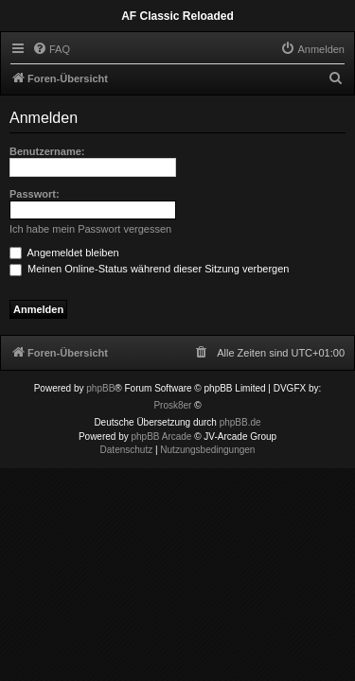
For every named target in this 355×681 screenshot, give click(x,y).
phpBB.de (240, 422)
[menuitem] (51, 49)
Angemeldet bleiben (64, 252)
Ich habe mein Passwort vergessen (90, 229)
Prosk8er (172, 405)
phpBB (100, 388)
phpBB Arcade (162, 436)
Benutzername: (46, 151)
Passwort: (34, 194)
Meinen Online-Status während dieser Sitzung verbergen (149, 268)
